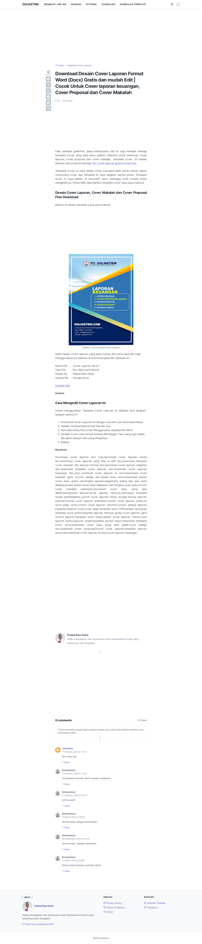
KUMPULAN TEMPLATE (133, 4)
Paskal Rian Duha (44, 905)
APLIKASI (76, 4)
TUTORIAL (91, 4)
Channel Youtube (154, 903)
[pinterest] (48, 102)
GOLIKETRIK (30, 4)
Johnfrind (67, 748)
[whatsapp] (48, 90)
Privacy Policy (112, 903)
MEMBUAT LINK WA (55, 4)
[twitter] (48, 85)
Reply (67, 762)
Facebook (151, 907)
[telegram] (48, 96)
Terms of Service (114, 907)
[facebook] (48, 79)
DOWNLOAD (108, 4)
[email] (48, 108)
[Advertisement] (101, 34)
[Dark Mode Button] (172, 4)
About (108, 911)
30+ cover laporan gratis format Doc (114, 163)
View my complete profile (37, 924)
